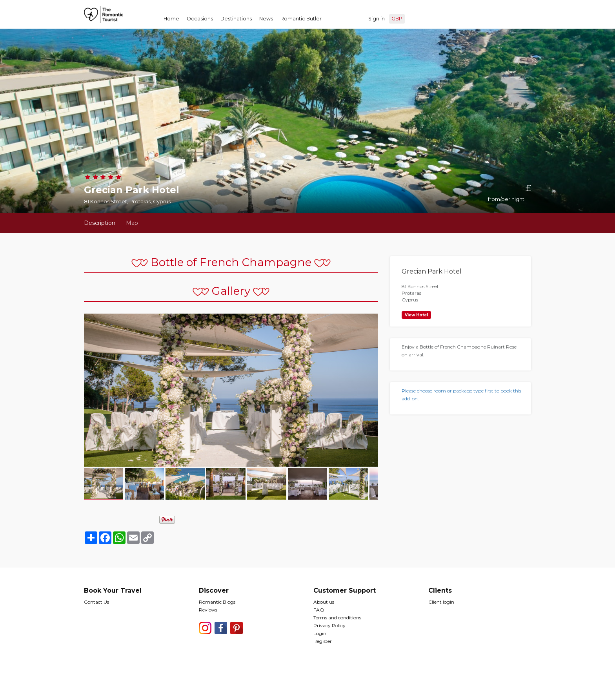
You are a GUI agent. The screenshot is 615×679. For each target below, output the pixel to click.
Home (171, 19)
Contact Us (96, 602)
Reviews (208, 610)
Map (132, 222)
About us (323, 602)
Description (99, 222)
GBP (396, 19)
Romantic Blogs (217, 602)
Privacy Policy (329, 625)
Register (322, 641)
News (266, 19)
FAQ (318, 610)
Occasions (200, 19)
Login (319, 633)
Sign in (376, 19)
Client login (441, 602)
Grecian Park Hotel (432, 271)
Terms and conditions (337, 618)
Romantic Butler (301, 19)
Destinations (236, 19)
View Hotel (416, 315)
